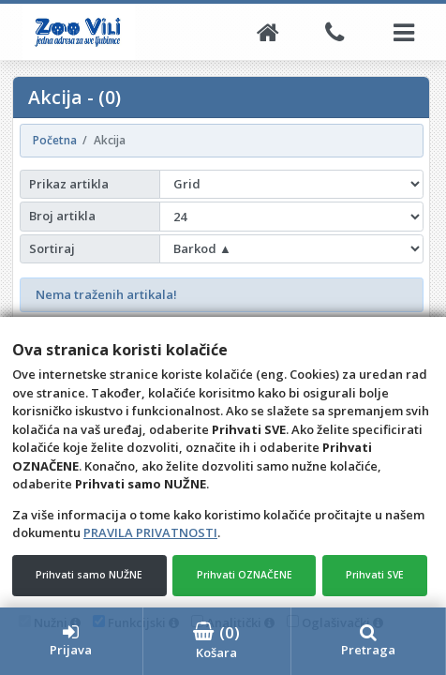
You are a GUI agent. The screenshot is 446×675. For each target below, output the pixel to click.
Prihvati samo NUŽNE (89, 574)
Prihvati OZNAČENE (244, 574)
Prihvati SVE (375, 574)
